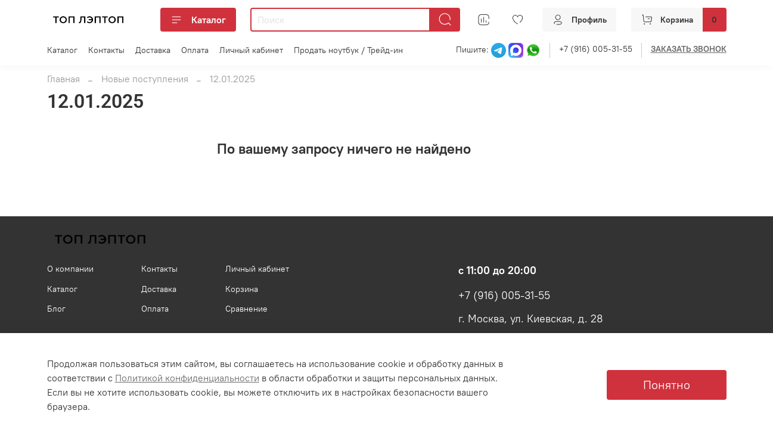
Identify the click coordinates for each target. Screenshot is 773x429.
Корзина (241, 289)
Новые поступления (144, 79)
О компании (70, 268)
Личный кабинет (251, 50)
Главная (63, 79)
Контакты (106, 50)
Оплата (195, 50)
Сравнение (246, 308)
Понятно (666, 384)
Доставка (152, 50)
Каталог (198, 20)
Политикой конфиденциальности (187, 378)
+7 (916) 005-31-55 (595, 48)
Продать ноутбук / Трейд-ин (348, 50)
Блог (56, 308)
